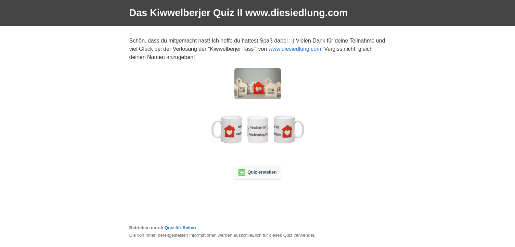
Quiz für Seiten (180, 227)
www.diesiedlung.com (295, 49)
